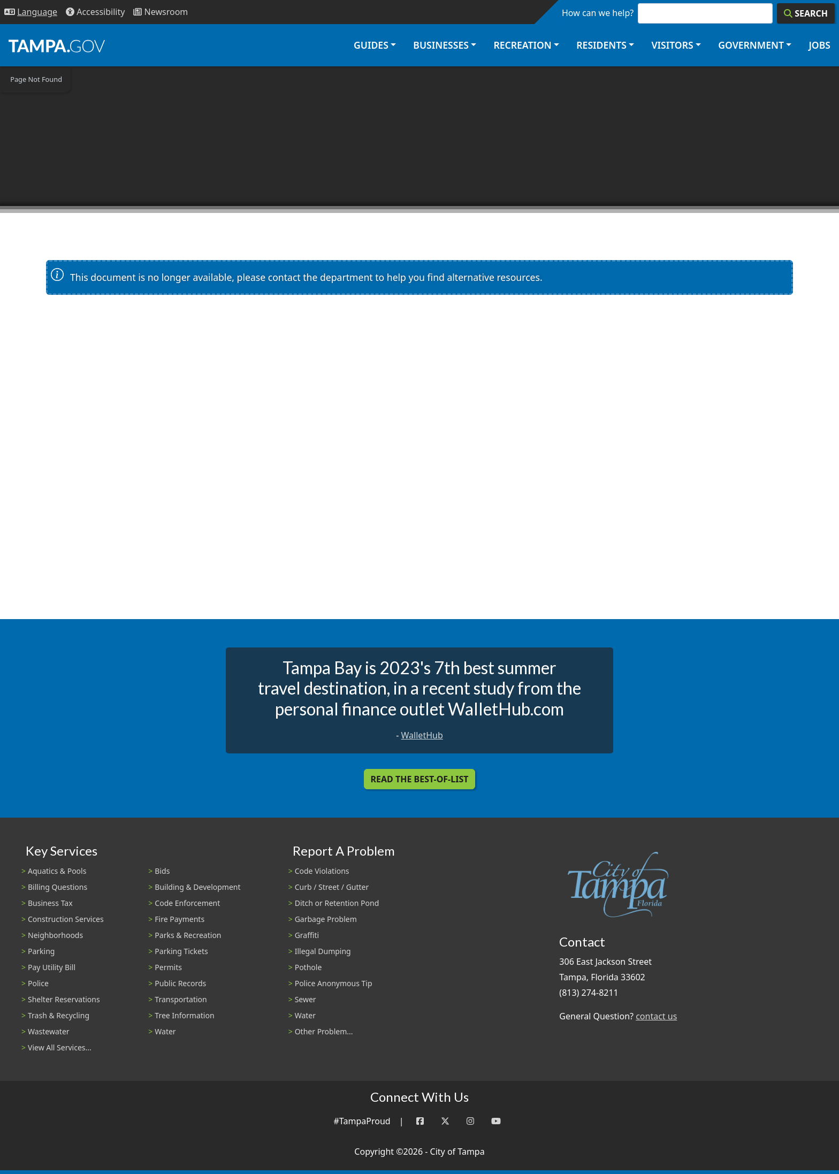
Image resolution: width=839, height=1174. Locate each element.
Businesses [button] (441, 45)
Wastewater (49, 1031)
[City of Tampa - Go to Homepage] (57, 45)
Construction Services (66, 919)
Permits (168, 967)
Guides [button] (371, 45)
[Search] (806, 13)
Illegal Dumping (323, 951)
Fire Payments (179, 919)
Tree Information (184, 1015)
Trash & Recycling (58, 1015)
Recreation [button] (522, 45)
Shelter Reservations (64, 999)
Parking (41, 951)
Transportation (181, 999)
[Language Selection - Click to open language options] (31, 12)
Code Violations (322, 871)
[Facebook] (420, 1121)
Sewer (305, 999)
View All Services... (59, 1047)
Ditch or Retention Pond (337, 903)
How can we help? (598, 13)
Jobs (819, 45)
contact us (656, 1016)
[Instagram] (470, 1121)
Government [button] (751, 45)
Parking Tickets (181, 951)
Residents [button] (601, 45)
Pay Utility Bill (51, 967)
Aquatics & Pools (57, 871)
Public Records (180, 983)
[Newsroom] (160, 12)
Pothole (308, 967)
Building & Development (197, 887)
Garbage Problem (326, 919)
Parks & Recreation (188, 935)
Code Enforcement (187, 903)
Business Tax (50, 903)
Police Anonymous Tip (333, 983)
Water (165, 1031)
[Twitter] (445, 1121)
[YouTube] (496, 1121)
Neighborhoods (55, 935)
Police (38, 983)
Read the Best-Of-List (420, 779)
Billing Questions (57, 887)
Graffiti (307, 935)
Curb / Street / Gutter (332, 887)
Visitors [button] (672, 45)
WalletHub (422, 735)
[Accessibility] (95, 12)
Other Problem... (324, 1031)
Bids (162, 871)
